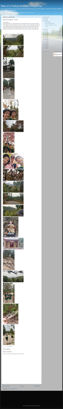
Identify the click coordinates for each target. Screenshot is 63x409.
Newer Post (6, 386)
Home (21, 386)
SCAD (46, 26)
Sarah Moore (9, 346)
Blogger (38, 405)
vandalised (29, 29)
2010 (45, 44)
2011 (45, 42)
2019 (45, 29)
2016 (45, 34)
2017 (45, 32)
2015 (45, 36)
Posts (55, 53)
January (47, 21)
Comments (56, 55)
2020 (45, 20)
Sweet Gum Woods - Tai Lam (51, 25)
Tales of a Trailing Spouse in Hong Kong (21, 6)
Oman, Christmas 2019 (49, 23)
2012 (45, 41)
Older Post (37, 386)
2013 (45, 39)
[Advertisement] (8, 396)
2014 (45, 37)
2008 (45, 47)
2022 (45, 18)
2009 (45, 46)
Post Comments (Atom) (12, 388)
